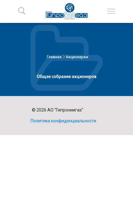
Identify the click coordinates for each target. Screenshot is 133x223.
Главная (54, 57)
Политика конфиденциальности (63, 120)
